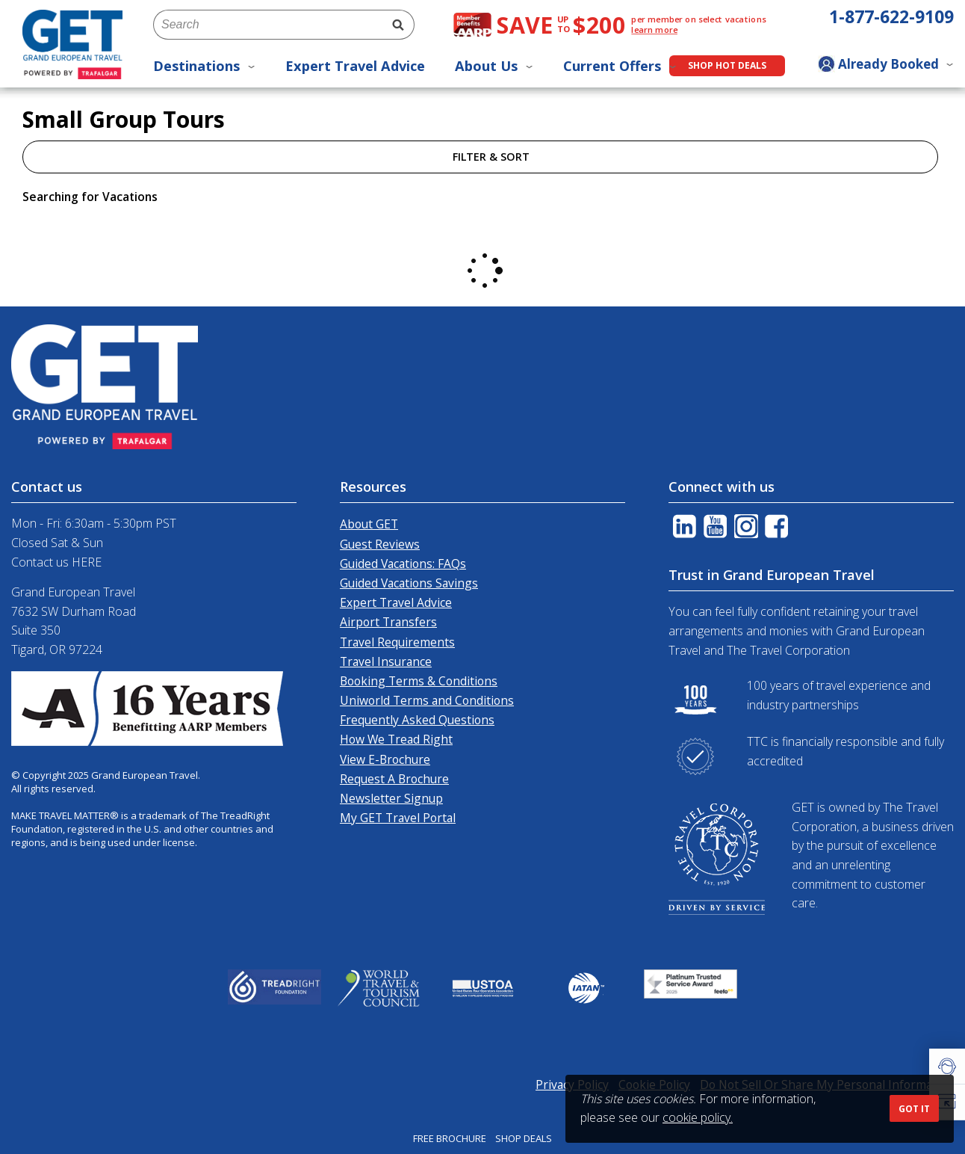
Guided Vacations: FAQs (403, 563)
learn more (654, 30)
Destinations (204, 66)
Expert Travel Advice (355, 66)
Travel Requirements (397, 642)
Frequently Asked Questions (417, 720)
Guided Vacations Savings (409, 583)
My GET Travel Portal (398, 817)
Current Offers (620, 66)
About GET (369, 524)
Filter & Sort (480, 156)
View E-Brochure (385, 759)
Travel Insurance (386, 661)
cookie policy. (698, 1117)
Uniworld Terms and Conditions (427, 700)
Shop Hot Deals (727, 65)
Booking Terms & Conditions (418, 681)
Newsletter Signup (391, 798)
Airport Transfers (388, 622)
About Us (494, 66)
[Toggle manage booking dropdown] (886, 65)
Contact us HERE (56, 562)
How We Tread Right (396, 739)
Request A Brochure (394, 779)
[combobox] (267, 25)
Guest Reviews (380, 544)
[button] (947, 1066)
